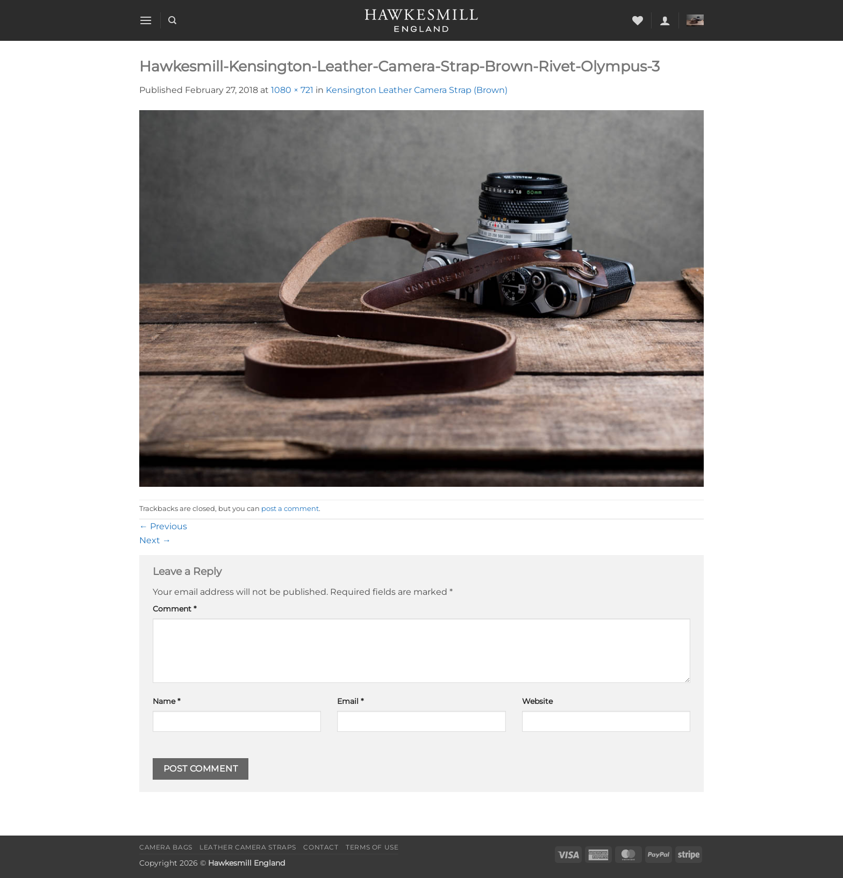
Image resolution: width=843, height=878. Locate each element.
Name (166, 701)
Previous (163, 526)
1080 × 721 (292, 90)
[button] (145, 20)
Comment (174, 609)
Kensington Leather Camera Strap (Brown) (417, 90)
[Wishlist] (637, 20)
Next (155, 540)
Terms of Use (372, 847)
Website (537, 701)
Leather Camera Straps (247, 847)
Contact (320, 847)
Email (350, 701)
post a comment (290, 509)
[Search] (172, 20)
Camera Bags (165, 847)
